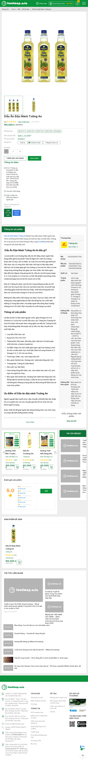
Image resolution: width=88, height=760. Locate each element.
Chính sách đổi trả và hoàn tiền (57, 707)
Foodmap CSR (36, 741)
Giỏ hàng (34, 704)
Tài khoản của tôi (37, 697)
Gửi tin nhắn (16, 213)
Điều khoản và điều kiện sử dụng (39, 717)
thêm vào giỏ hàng (15, 158)
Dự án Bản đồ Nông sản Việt (39, 736)
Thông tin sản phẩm (13, 229)
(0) (33, 460)
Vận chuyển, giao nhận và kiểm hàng (58, 702)
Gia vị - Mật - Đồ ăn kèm (20, 9)
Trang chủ (5, 9)
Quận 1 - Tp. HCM (25, 135)
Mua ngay (34, 158)
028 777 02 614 (8, 213)
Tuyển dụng (35, 732)
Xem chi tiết (71, 421)
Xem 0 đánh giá (23, 122)
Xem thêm (30, 422)
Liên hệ (52, 712)
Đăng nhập (41, 3)
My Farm (34, 744)
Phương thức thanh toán (58, 697)
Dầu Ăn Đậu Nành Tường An (15, 236)
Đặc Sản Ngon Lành (12, 457)
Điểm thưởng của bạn (38, 701)
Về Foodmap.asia (37, 712)
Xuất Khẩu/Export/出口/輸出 (38, 728)
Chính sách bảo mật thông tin (38, 722)
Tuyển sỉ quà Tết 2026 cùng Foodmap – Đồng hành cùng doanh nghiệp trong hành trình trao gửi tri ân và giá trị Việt (23, 606)
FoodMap (41, 242)
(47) (15, 460)
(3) (50, 460)
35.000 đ (21, 139)
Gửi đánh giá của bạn (46, 491)
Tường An (26, 457)
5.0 (5, 122)
